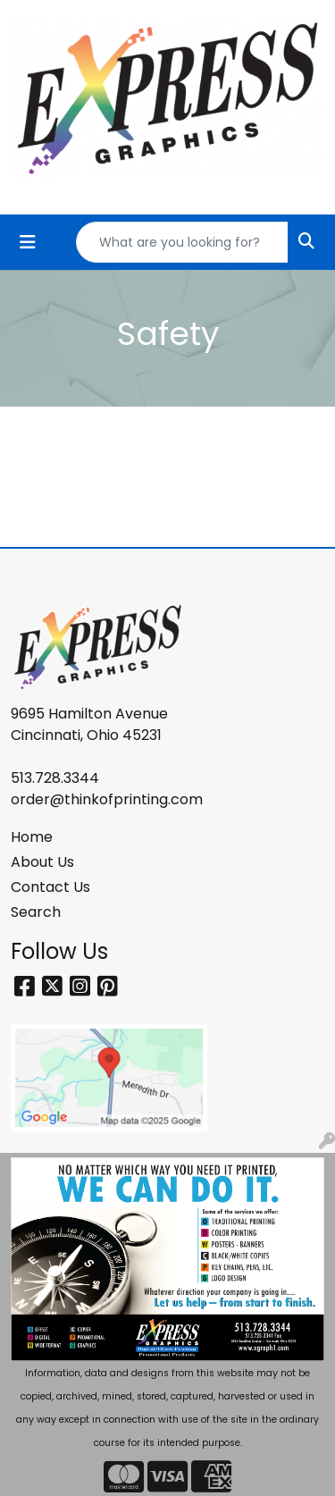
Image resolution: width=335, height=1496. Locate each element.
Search (36, 912)
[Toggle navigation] (27, 242)
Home (32, 837)
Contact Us (50, 887)
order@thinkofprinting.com (107, 799)
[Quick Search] (182, 242)
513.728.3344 (55, 778)
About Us (42, 862)
